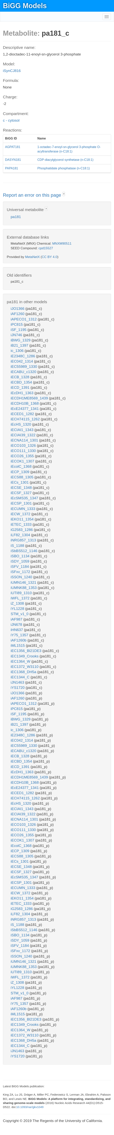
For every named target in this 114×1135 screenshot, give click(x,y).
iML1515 (18, 645)
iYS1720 (18, 688)
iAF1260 (18, 314)
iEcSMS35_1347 (25, 498)
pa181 (16, 217)
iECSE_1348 (22, 488)
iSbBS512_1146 (24, 551)
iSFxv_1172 (21, 572)
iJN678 (17, 624)
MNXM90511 (61, 243)
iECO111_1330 (24, 451)
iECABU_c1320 (24, 372)
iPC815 (17, 324)
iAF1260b (19, 640)
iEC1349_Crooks (25, 656)
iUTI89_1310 (22, 593)
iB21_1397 (20, 345)
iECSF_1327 (22, 493)
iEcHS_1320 (21, 424)
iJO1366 (18, 308)
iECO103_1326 (24, 445)
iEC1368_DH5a (24, 672)
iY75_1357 (20, 635)
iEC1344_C (20, 677)
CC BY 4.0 (49, 257)
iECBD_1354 (22, 382)
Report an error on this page (32, 195)
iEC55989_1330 (24, 366)
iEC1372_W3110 (25, 667)
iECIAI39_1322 (23, 435)
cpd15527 (46, 248)
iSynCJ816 (12, 71)
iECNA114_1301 (25, 440)
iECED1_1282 (23, 414)
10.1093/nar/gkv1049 (29, 1107)
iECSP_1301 (22, 503)
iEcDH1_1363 (23, 393)
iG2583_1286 (22, 530)
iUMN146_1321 (24, 582)
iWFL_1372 (20, 598)
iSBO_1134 (20, 556)
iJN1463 (18, 682)
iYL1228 (18, 609)
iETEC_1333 (22, 524)
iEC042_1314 (22, 361)
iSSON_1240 (22, 577)
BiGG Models (25, 6)
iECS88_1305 (23, 477)
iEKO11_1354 (23, 519)
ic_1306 (18, 351)
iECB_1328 (20, 377)
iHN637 (17, 630)
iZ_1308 (18, 603)
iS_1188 (18, 546)
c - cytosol (11, 120)
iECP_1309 (20, 472)
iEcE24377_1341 (25, 409)
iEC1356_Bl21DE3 (26, 651)
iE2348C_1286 (23, 356)
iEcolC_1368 (22, 466)
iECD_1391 (20, 387)
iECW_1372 (21, 514)
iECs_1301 (20, 482)
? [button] (63, 194)
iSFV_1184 (20, 566)
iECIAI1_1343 (23, 430)
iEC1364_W (21, 661)
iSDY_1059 (20, 561)
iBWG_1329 (21, 340)
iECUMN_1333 (23, 509)
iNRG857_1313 (24, 540)
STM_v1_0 (20, 614)
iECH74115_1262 (26, 419)
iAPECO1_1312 (24, 319)
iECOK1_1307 (23, 461)
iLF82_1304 (21, 535)
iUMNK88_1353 (24, 588)
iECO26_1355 (23, 456)
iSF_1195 (19, 330)
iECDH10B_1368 (25, 403)
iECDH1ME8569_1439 (30, 398)
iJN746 (17, 335)
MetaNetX (32, 257)
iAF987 (17, 619)
